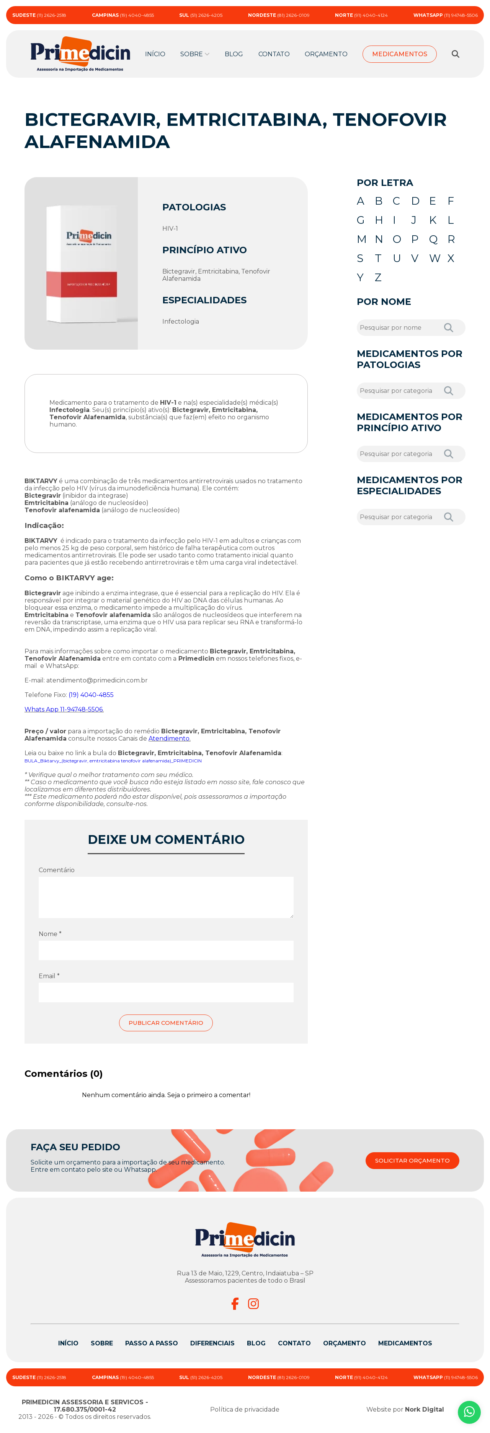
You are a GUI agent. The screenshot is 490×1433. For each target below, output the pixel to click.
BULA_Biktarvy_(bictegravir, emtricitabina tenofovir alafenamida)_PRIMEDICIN (113, 761)
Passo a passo (151, 1343)
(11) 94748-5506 (445, 15)
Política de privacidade (244, 1409)
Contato (274, 54)
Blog (234, 54)
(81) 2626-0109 (279, 15)
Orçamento (326, 54)
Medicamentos (399, 54)
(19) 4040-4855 (123, 15)
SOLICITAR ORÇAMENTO (410, 1160)
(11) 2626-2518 (39, 15)
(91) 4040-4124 (361, 15)
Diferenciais (212, 1343)
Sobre (191, 54)
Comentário (57, 870)
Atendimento (169, 738)
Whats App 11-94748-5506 (63, 709)
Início (155, 54)
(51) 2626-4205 (200, 15)
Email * (49, 976)
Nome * (50, 934)
